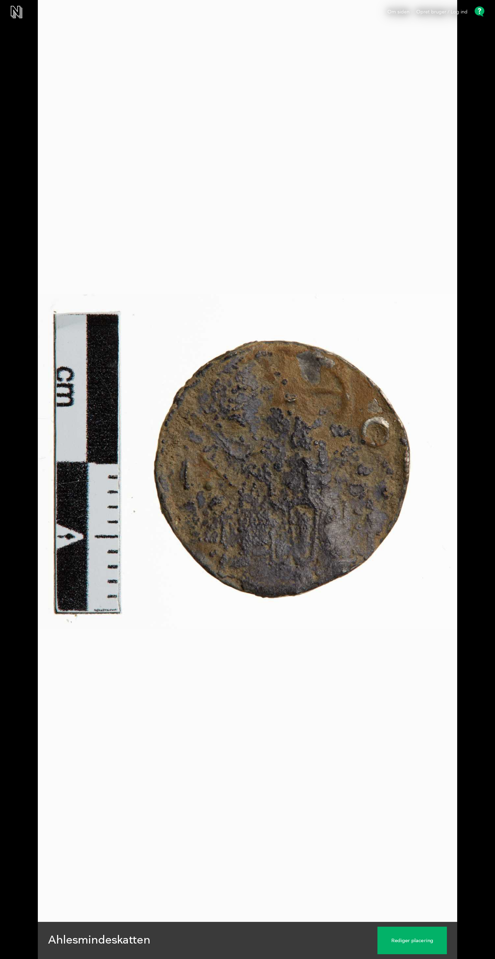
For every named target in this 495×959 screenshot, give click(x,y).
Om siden (398, 12)
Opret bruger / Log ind (442, 12)
